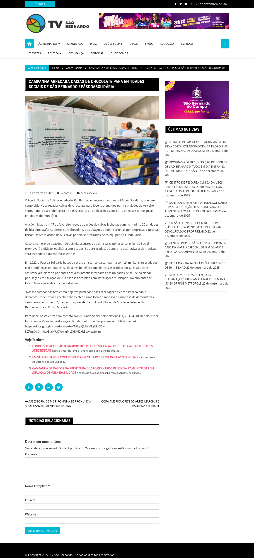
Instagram (191, 4)
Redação (66, 193)
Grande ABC (75, 43)
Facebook (176, 4)
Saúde (149, 43)
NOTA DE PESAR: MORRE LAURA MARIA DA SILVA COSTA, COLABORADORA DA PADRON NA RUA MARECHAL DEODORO (196, 146)
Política (53, 53)
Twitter (180, 4)
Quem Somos (119, 53)
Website (30, 514)
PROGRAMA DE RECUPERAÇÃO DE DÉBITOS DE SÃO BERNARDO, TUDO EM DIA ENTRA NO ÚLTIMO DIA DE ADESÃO (196, 166)
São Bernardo (47, 43)
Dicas (93, 43)
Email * (30, 500)
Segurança (76, 53)
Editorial (97, 53)
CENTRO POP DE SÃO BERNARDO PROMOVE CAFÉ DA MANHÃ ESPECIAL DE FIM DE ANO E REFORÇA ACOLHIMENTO (196, 247)
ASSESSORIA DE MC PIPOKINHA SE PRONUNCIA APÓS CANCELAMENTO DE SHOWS (58, 403)
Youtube (186, 4)
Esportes (35, 53)
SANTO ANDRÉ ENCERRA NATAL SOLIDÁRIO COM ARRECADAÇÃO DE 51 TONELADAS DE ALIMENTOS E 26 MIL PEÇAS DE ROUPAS (196, 207)
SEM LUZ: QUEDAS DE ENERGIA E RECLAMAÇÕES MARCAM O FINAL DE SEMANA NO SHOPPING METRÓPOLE (195, 279)
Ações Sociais (113, 43)
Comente (31, 454)
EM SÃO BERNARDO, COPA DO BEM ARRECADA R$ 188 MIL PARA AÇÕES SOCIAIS (85, 357)
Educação (167, 43)
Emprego (187, 43)
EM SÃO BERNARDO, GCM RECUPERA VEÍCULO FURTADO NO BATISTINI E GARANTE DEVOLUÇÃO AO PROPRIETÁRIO (194, 227)
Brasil (134, 43)
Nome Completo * (37, 486)
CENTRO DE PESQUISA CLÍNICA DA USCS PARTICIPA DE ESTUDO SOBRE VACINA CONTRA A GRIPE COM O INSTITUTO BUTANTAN (196, 187)
